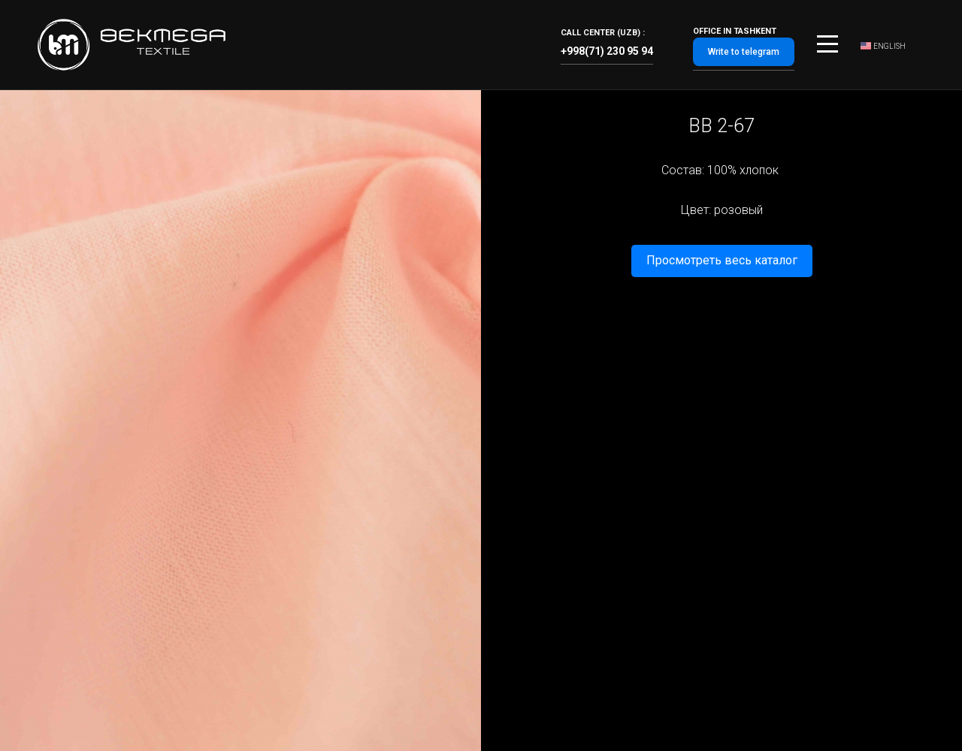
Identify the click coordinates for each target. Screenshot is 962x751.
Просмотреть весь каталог (721, 260)
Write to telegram (743, 52)
